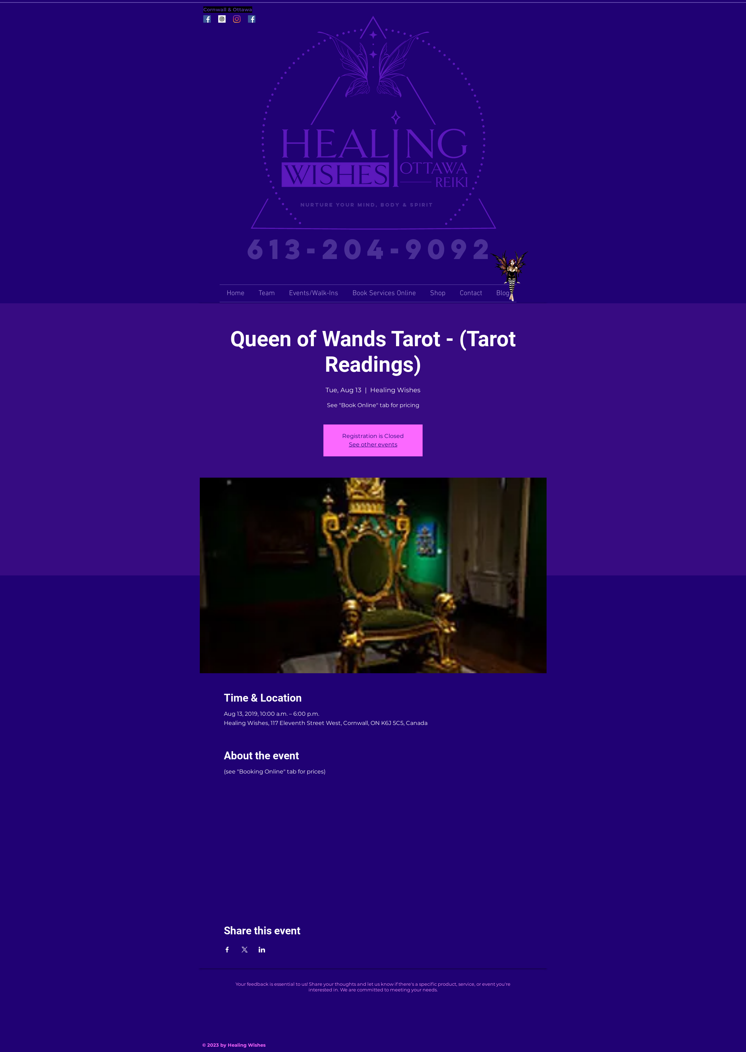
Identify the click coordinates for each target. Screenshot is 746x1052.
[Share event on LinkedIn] (262, 949)
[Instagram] (237, 19)
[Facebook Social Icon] (207, 19)
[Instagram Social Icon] (222, 19)
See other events (373, 444)
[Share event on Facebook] (227, 949)
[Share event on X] (244, 949)
